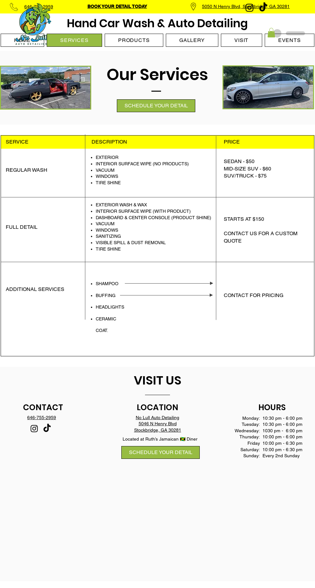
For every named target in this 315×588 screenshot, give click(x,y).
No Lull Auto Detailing (157, 417)
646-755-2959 (41, 417)
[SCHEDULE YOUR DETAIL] (156, 105)
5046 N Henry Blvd (158, 423)
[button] (271, 32)
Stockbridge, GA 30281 (157, 430)
